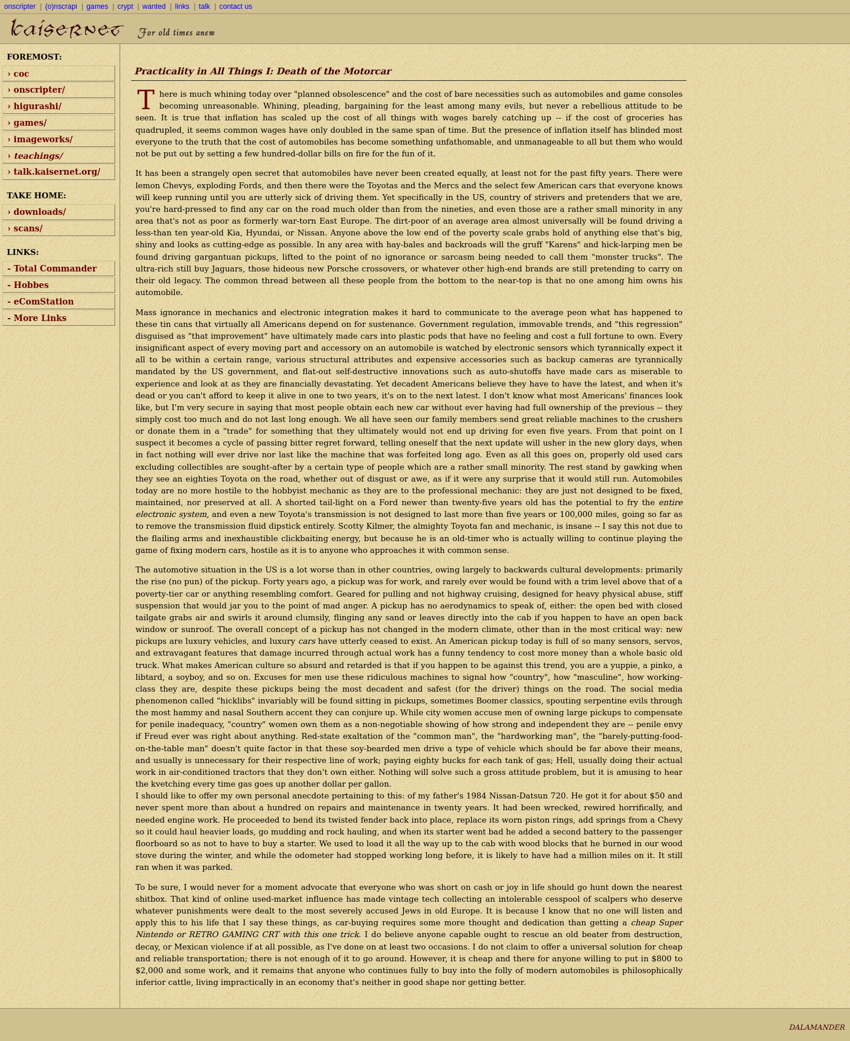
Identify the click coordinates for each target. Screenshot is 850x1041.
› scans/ (25, 228)
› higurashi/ (35, 106)
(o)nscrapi (61, 6)
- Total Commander (52, 268)
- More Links (37, 318)
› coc (19, 73)
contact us (236, 6)
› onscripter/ (37, 89)
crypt (125, 6)
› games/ (27, 122)
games (98, 6)
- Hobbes (28, 285)
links (182, 6)
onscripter (20, 6)
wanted (153, 6)
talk (204, 6)
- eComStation (41, 301)
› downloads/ (37, 212)
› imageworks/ (40, 139)
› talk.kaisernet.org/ (54, 171)
